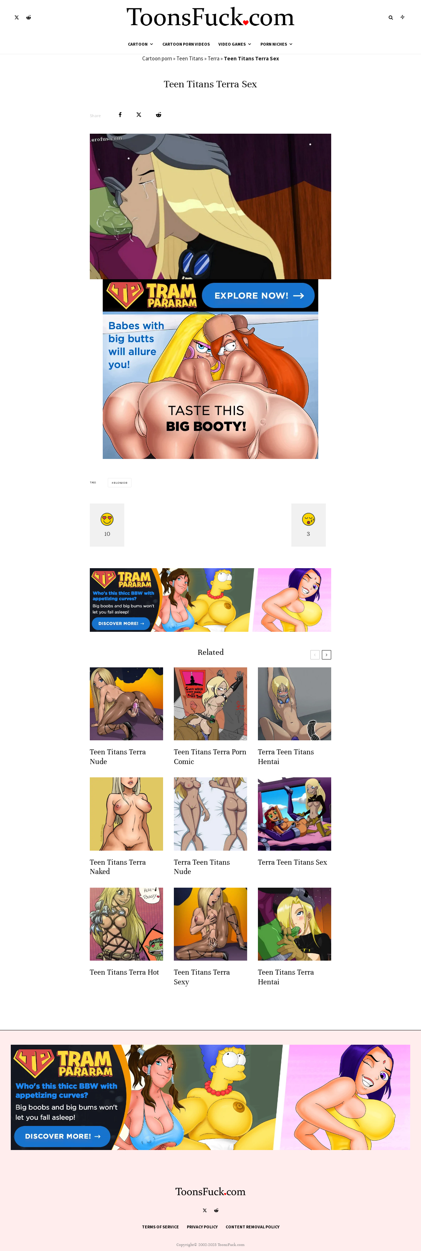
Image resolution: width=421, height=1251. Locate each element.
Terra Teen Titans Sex (292, 877)
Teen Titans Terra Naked (118, 882)
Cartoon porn (157, 58)
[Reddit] (28, 17)
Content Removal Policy (252, 1226)
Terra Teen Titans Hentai (286, 771)
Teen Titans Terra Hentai (286, 992)
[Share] (120, 115)
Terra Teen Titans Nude (202, 882)
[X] (17, 17)
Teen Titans (189, 58)
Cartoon (138, 44)
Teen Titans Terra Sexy (202, 992)
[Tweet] (139, 115)
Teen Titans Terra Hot (124, 987)
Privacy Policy (202, 1226)
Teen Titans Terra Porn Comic (210, 771)
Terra (213, 58)
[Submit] (158, 115)
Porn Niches (273, 44)
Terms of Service (160, 1226)
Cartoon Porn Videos (186, 44)
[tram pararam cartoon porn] (210, 457)
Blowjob (121, 482)
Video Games (232, 44)
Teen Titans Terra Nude (118, 771)
